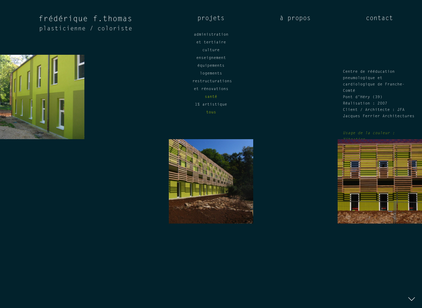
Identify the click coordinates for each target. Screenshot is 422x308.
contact (379, 19)
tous (211, 112)
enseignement (211, 58)
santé (211, 97)
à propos (295, 19)
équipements (211, 66)
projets (211, 19)
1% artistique (211, 105)
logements (211, 74)
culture (211, 50)
